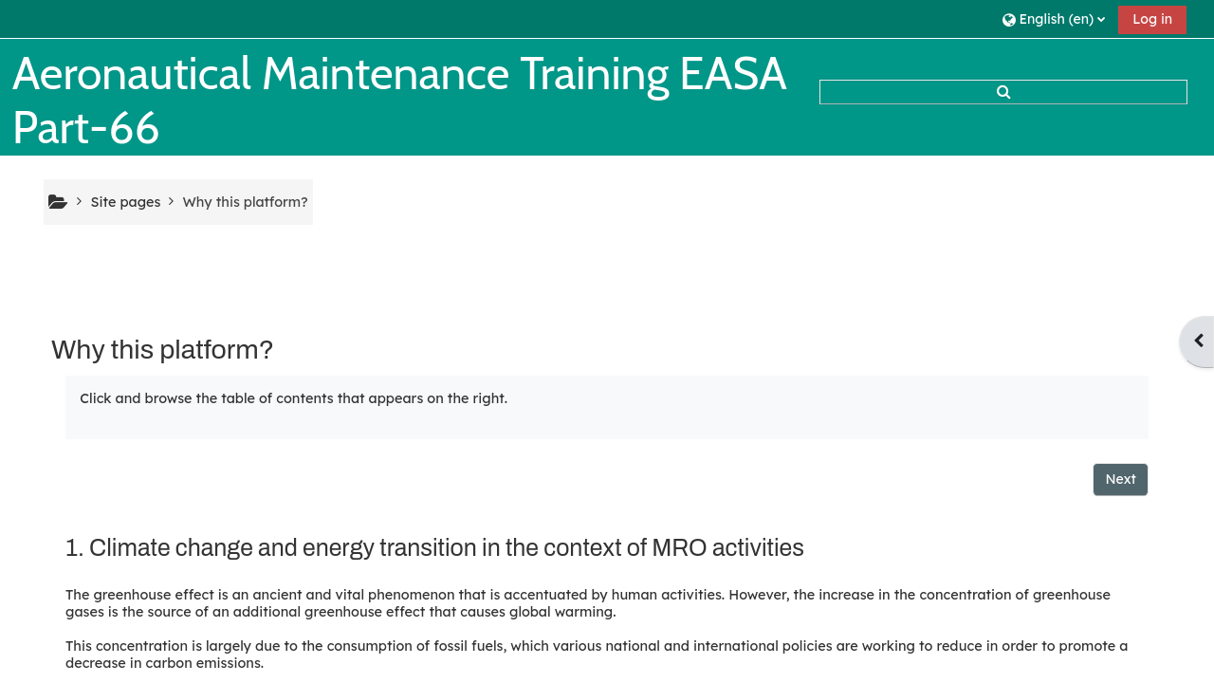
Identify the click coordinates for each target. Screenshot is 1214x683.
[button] (1054, 18)
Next (1120, 479)
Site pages (125, 202)
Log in (1152, 19)
